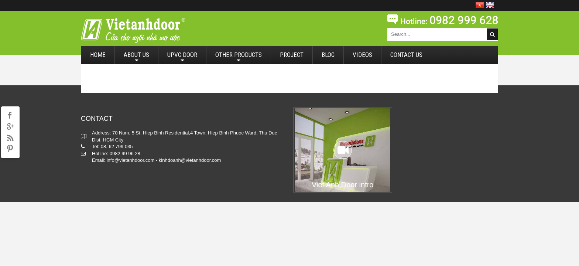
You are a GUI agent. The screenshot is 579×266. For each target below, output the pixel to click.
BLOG (328, 54)
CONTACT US (406, 54)
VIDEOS (362, 54)
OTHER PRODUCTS (238, 57)
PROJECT (292, 54)
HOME (98, 54)
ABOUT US (136, 57)
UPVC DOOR (182, 57)
